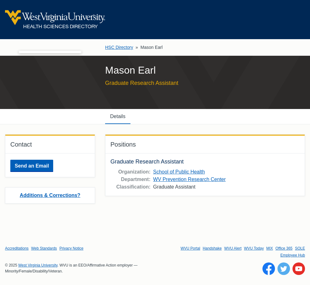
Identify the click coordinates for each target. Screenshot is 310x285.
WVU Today (254, 248)
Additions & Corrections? (50, 195)
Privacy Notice (71, 248)
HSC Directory (119, 47)
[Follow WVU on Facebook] (268, 268)
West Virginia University (37, 265)
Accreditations (16, 248)
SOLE (300, 248)
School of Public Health (179, 171)
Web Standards (44, 248)
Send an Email (32, 165)
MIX (269, 248)
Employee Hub (292, 255)
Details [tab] (117, 116)
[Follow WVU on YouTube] (298, 268)
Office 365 (284, 248)
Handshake (212, 248)
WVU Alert (232, 248)
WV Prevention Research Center (189, 179)
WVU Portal (190, 248)
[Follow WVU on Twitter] (283, 268)
